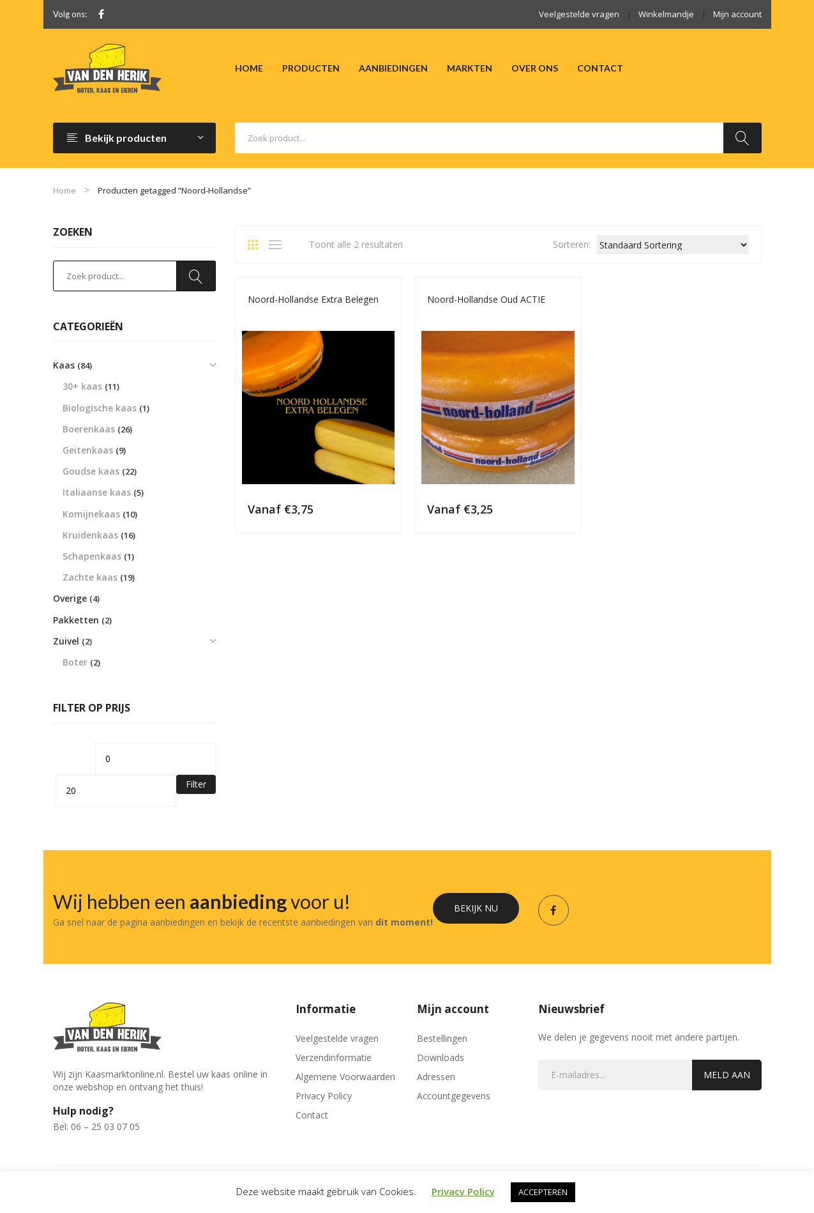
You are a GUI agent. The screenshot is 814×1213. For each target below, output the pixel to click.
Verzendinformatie (334, 1057)
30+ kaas (82, 386)
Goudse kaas (91, 471)
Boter (75, 662)
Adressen (436, 1077)
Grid (257, 244)
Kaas (64, 365)
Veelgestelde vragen (579, 14)
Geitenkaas (88, 450)
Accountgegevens (453, 1096)
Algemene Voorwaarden (345, 1077)
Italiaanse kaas (97, 492)
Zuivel (66, 641)
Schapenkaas (92, 556)
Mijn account (737, 14)
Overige (70, 598)
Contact (312, 1115)
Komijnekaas (91, 514)
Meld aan (727, 1075)
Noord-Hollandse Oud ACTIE (486, 299)
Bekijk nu (476, 908)
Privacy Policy (324, 1096)
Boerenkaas (89, 429)
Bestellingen (442, 1038)
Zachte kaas (90, 577)
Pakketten (76, 620)
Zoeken (742, 138)
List (278, 244)
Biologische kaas (100, 408)
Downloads (440, 1057)
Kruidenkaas (90, 535)
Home (64, 190)
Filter (196, 784)
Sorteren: (572, 244)
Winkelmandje (666, 14)
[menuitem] (249, 68)
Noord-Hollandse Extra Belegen (313, 299)
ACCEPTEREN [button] (543, 1192)
